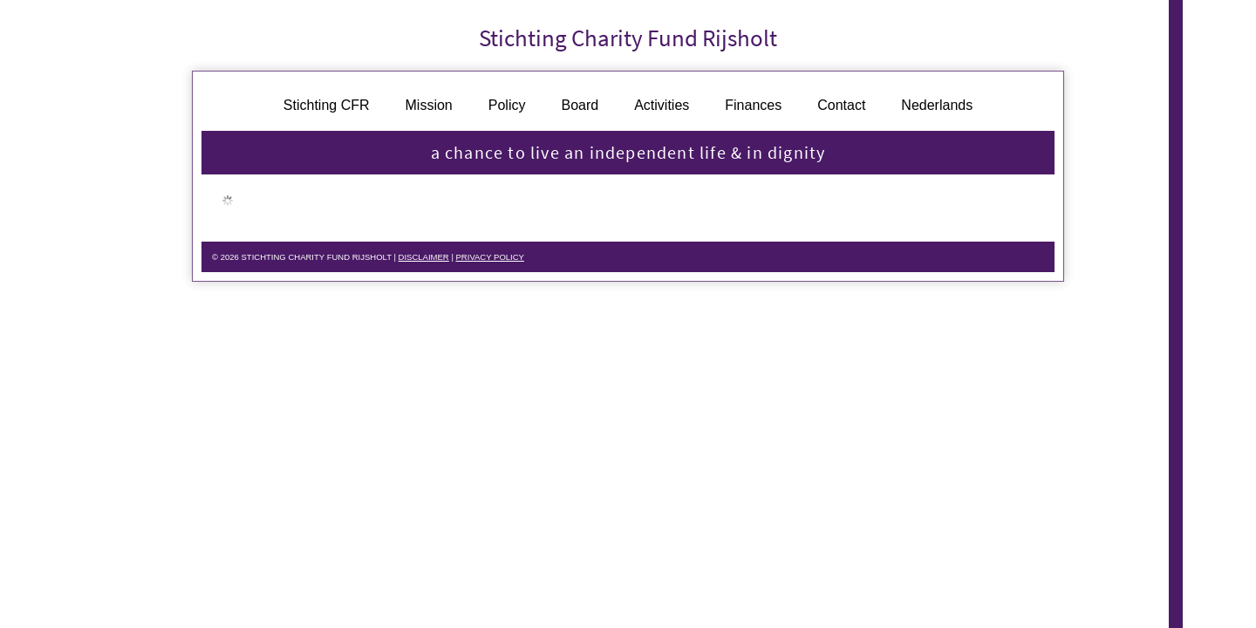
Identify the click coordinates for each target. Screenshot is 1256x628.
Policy (507, 109)
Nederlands (937, 109)
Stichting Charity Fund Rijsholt (628, 40)
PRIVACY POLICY (539, 261)
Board (579, 109)
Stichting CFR (326, 109)
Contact (841, 109)
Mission (429, 109)
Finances (753, 109)
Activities (661, 109)
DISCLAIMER (460, 261)
